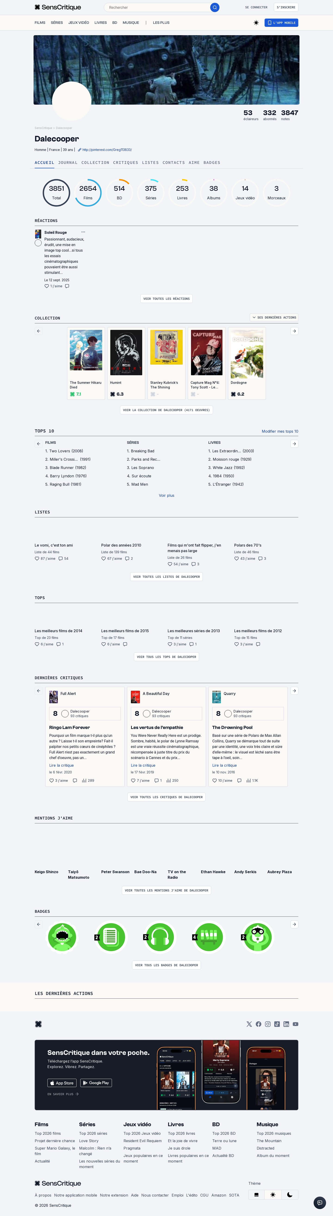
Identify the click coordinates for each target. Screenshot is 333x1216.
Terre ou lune (224, 1139)
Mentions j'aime (55, 817)
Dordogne (239, 382)
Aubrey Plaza (279, 870)
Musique (267, 1123)
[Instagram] (268, 1024)
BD (216, 1123)
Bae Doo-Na (145, 870)
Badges (212, 162)
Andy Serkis (245, 870)
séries (133, 442)
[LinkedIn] (286, 1024)
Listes (150, 162)
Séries (87, 1123)
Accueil (44, 162)
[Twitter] (249, 1024)
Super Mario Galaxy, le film (55, 1149)
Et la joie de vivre (182, 1139)
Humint (115, 382)
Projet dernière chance (55, 1139)
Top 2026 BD (224, 1132)
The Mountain (269, 1139)
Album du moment (273, 1154)
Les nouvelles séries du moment (99, 1162)
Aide (135, 1193)
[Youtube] (295, 1024)
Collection (95, 162)
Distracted (265, 1146)
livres (214, 442)
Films (41, 1123)
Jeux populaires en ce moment (143, 1157)
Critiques (125, 162)
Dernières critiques (61, 677)
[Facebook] (258, 1024)
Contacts (174, 162)
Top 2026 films (48, 1132)
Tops (40, 597)
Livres (176, 1123)
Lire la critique (61, 764)
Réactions (47, 220)
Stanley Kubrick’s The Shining (164, 384)
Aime (194, 162)
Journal (68, 162)
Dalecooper (64, 128)
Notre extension (114, 1193)
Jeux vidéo (137, 1123)
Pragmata (131, 1146)
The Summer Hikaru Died (86, 384)
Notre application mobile (75, 1193)
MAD (216, 1146)
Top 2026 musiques (274, 1132)
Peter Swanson (115, 870)
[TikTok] (277, 1024)
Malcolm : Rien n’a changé (95, 1149)
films (50, 442)
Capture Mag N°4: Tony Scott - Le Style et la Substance (205, 384)
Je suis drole (179, 1146)
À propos (43, 1193)
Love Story (89, 1139)
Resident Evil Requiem (142, 1139)
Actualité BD (223, 1154)
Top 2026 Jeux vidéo (142, 1132)
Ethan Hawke (213, 870)
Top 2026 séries (93, 1132)
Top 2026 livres (181, 1132)
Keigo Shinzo (46, 870)
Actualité (42, 1159)
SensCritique (43, 128)
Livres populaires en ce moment (188, 1157)
